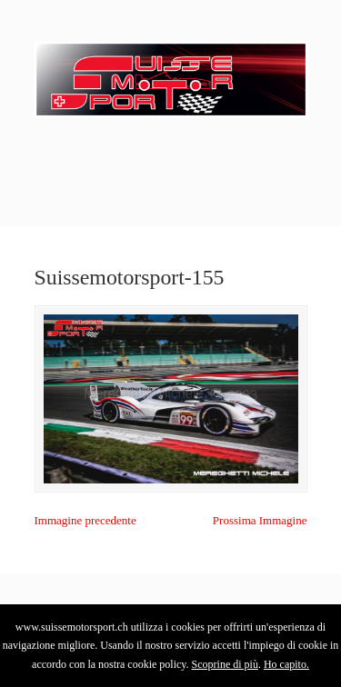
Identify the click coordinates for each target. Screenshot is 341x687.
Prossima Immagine (260, 520)
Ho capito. (286, 664)
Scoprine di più (225, 664)
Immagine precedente (85, 520)
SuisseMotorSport (171, 73)
